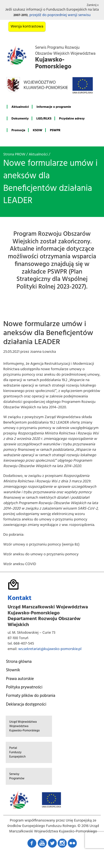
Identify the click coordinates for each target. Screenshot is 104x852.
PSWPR (55, 130)
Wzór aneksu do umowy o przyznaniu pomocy (40, 554)
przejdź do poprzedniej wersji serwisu (60, 15)
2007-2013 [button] (20, 15)
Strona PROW (14, 154)
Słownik (13, 670)
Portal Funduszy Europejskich (17, 752)
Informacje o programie (53, 107)
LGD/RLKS (43, 118)
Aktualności (20, 107)
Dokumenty (20, 118)
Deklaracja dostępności (26, 704)
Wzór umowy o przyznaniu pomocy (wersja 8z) (41, 544)
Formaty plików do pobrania (30, 695)
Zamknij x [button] (93, 5)
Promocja (18, 130)
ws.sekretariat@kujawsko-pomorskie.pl (49, 649)
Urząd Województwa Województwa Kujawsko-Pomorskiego (24, 726)
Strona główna (19, 661)
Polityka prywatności (24, 687)
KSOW (37, 130)
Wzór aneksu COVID (19, 564)
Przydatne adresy (72, 118)
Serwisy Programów (17, 776)
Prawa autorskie (20, 679)
